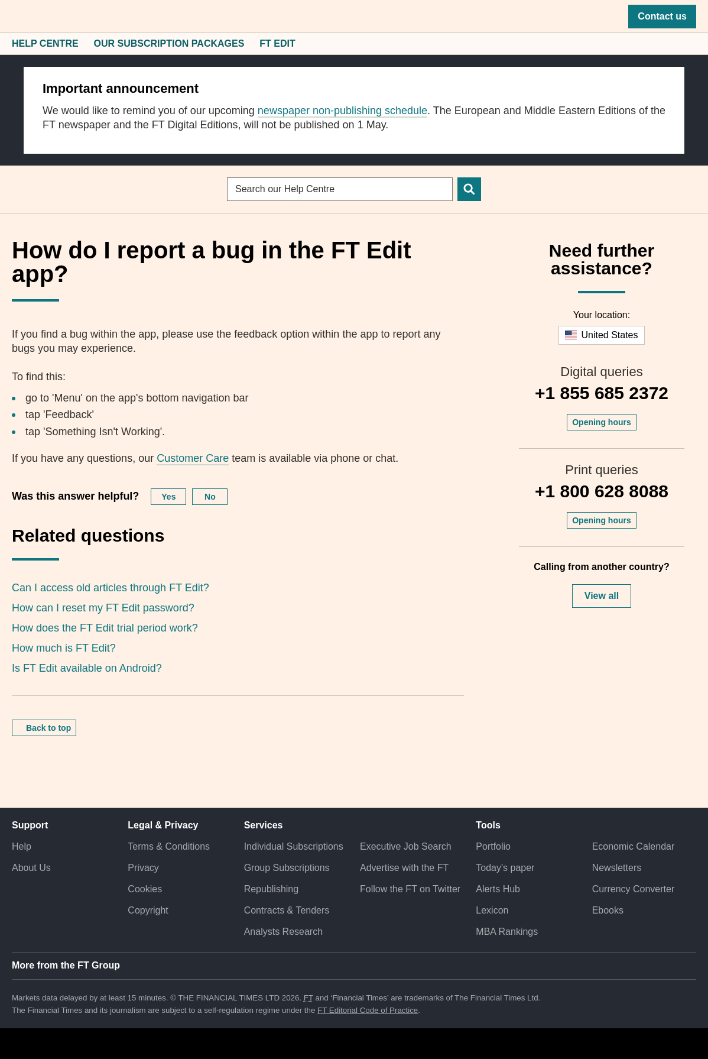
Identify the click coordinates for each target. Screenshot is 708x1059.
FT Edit (277, 43)
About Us (31, 868)
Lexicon (492, 910)
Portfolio (493, 846)
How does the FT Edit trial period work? (105, 628)
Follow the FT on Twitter (410, 889)
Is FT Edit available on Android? (87, 668)
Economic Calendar (633, 846)
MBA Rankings (507, 932)
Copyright (148, 910)
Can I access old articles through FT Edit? (110, 588)
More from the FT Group (66, 965)
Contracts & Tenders (287, 910)
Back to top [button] (48, 728)
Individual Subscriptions (293, 846)
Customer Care (193, 458)
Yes (168, 496)
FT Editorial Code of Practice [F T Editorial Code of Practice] (367, 1010)
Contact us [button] (662, 16)
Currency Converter (633, 889)
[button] (18, 16)
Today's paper (505, 868)
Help (21, 846)
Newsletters (617, 868)
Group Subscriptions (287, 868)
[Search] (469, 189)
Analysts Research (283, 932)
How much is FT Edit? (64, 648)
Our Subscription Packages (169, 43)
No (210, 496)
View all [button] (601, 596)
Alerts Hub (498, 889)
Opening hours (601, 422)
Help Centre (45, 43)
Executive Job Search (406, 846)
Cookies (145, 889)
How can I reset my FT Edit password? (103, 608)
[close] (669, 82)
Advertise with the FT (404, 868)
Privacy (143, 868)
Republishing (271, 889)
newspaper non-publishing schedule (342, 110)
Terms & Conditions (169, 846)
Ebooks (607, 910)
